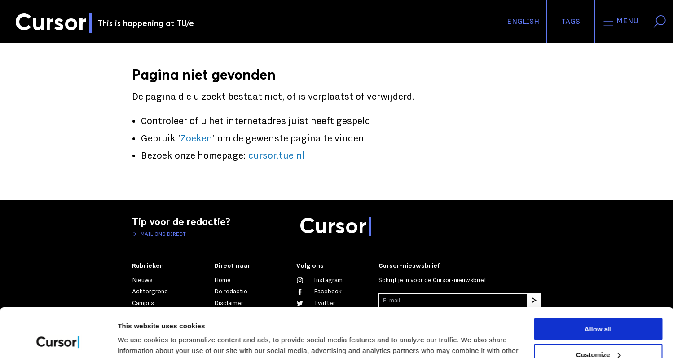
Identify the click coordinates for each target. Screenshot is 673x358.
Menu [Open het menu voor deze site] (620, 21)
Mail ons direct (162, 234)
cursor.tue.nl (276, 155)
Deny (598, 334)
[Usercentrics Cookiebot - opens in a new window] (58, 340)
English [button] (523, 21)
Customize (598, 308)
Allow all (598, 283)
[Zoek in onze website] (659, 21)
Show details (138, 340)
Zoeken (196, 138)
